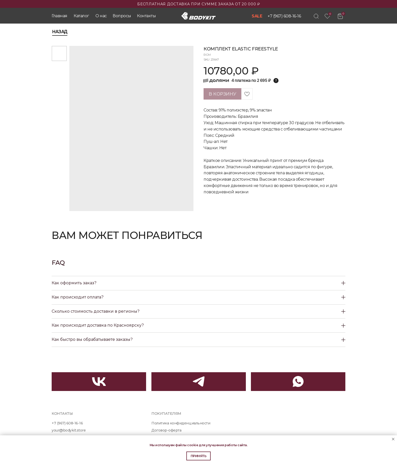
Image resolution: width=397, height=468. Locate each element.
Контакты (146, 15)
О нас (101, 15)
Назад (59, 31)
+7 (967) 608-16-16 (284, 16)
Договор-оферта (166, 430)
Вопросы (122, 15)
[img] (316, 16)
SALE (257, 16)
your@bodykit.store (69, 430)
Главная (59, 15)
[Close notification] (393, 439)
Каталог (81, 15)
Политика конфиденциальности (180, 423)
